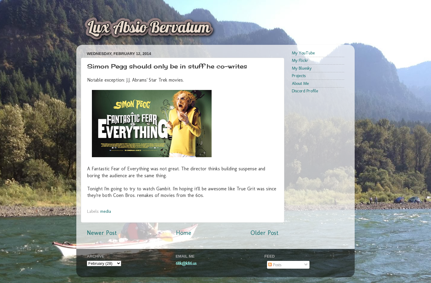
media (105, 211)
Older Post (264, 232)
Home (183, 232)
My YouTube (303, 53)
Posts (274, 264)
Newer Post (102, 232)
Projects (299, 75)
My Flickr (300, 60)
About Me (300, 83)
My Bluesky (302, 68)
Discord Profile (305, 91)
